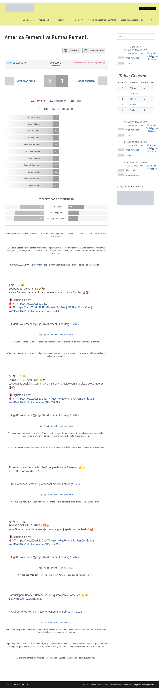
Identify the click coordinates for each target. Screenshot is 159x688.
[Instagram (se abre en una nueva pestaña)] (150, 8)
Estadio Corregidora (151, 167)
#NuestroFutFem (55, 307)
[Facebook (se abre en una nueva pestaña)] (144, 8)
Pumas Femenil (85, 80)
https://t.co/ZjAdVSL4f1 (31, 307)
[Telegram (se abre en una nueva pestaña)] (154, 8)
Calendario (71, 51)
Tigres (129, 63)
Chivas (133, 88)
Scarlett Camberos (32, 144)
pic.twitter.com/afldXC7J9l (24, 471)
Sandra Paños (34, 131)
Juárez (129, 155)
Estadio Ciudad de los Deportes (88, 63)
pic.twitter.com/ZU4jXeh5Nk (44, 402)
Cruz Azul (134, 93)
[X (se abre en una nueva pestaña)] (140, 8)
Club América (132, 58)
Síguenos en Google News (144, 684)
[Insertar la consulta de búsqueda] (135, 36)
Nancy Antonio (34, 117)
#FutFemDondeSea (79, 307)
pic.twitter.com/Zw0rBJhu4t (25, 598)
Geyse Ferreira (34, 172)
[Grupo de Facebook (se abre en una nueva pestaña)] (147, 8)
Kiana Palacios (33, 124)
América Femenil (27, 80)
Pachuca (134, 110)
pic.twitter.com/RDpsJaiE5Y (43, 544)
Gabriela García (33, 138)
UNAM (133, 99)
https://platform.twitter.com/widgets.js (56, 335)
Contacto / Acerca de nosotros (120, 684)
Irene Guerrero (34, 158)
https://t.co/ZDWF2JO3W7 (33, 303)
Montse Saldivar (33, 151)
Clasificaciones (94, 51)
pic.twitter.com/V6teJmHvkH (44, 311)
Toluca (133, 104)
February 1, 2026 (69, 324)
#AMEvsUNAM (17, 311)
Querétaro (131, 170)
